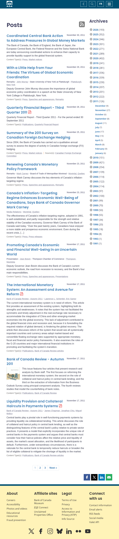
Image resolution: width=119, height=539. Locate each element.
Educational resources (13, 514)
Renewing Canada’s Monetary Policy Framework (32, 166)
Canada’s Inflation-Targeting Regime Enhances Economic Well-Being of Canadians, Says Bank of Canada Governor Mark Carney (43, 200)
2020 (95, 58)
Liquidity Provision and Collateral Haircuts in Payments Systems (35, 403)
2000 (95, 205)
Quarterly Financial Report (47, 124)
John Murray (22, 82)
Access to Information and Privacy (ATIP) (71, 511)
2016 (95, 77)
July (97, 127)
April (97, 140)
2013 (95, 91)
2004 (95, 186)
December (100, 105)
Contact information (100, 505)
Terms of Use (69, 500)
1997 (95, 219)
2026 (95, 29)
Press (25, 59)
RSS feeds (94, 513)
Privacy (66, 504)
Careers (11, 500)
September (100, 118)
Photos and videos (17, 508)
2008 (95, 167)
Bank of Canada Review (46, 393)
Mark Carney (22, 173)
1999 (95, 210)
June (97, 131)
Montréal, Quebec (76, 173)
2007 (95, 172)
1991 (95, 243)
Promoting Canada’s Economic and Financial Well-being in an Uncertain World (42, 250)
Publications (28, 124)
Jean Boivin (25, 259)
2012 (95, 96)
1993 (95, 238)
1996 (95, 224)
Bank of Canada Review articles (49, 351)
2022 (95, 48)
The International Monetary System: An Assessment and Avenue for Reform (40, 290)
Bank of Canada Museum (42, 502)
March (98, 144)
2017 (95, 72)
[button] (87, 477)
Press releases (35, 236)
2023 (95, 44)
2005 (95, 181)
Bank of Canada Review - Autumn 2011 (25, 299)
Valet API (94, 522)
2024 (95, 39)
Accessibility (13, 504)
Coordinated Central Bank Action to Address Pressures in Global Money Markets (46, 38)
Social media (96, 518)
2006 (95, 176)
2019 (95, 63)
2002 (95, 196)
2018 (95, 68)
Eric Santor (71, 299)
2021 (95, 53)
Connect (41, 507)
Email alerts (95, 509)
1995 (95, 229)
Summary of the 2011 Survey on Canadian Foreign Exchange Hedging (38, 135)
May (97, 135)
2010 (95, 157)
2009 (95, 162)
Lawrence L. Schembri (54, 299)
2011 (95, 101)
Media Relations (14, 212)
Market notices (35, 59)
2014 (95, 87)
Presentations (61, 276)
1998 (95, 215)
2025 (95, 34)
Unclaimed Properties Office (43, 513)
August (98, 123)
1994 (95, 234)
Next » (53, 467)
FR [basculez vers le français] (100, 3)
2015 (95, 82)
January (99, 153)
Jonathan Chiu (67, 411)
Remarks (59, 99)
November (100, 110)
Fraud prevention (16, 520)
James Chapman (52, 411)
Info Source (68, 519)
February (99, 148)
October (99, 114)
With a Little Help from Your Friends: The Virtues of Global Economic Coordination (40, 72)
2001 (95, 200)
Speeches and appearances (41, 99)
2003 (95, 191)
